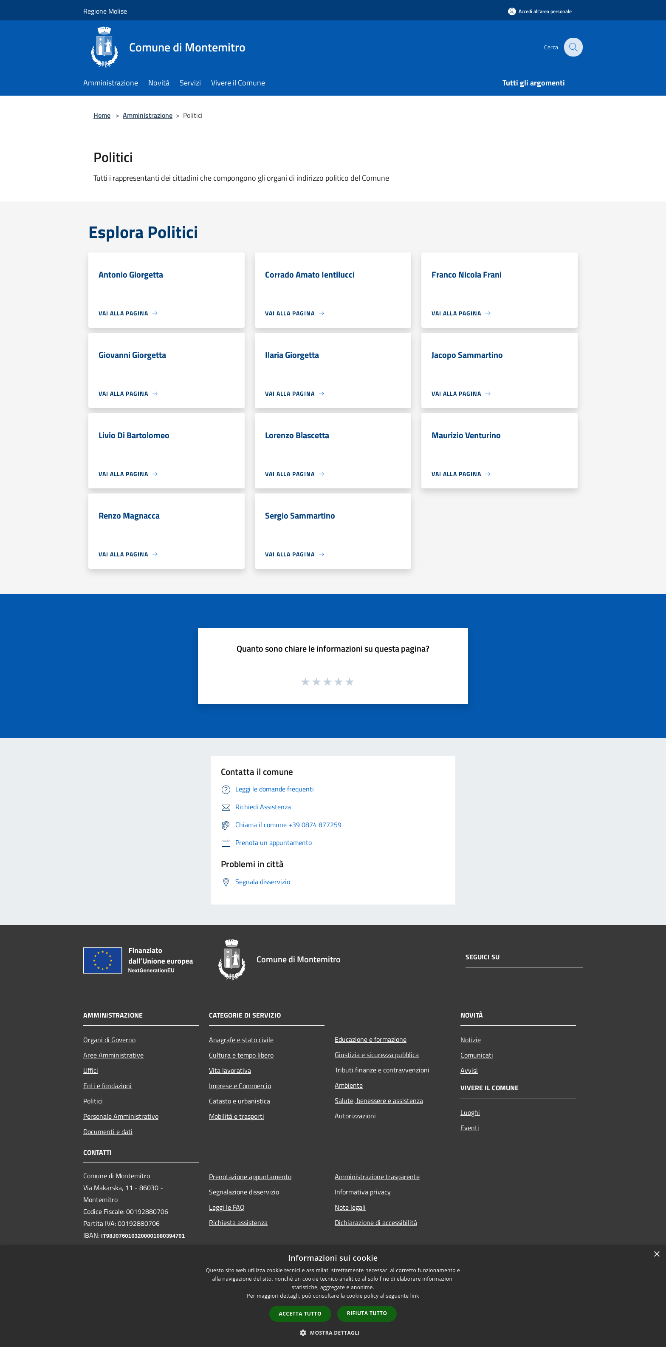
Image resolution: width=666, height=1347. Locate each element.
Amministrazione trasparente (377, 1176)
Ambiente (349, 1085)
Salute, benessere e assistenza (379, 1100)
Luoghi (470, 1112)
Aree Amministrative (113, 1055)
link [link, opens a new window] (414, 1295)
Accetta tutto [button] (300, 1313)
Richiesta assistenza (238, 1222)
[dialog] (333, 1296)
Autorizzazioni (355, 1116)
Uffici (90, 1070)
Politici (93, 1101)
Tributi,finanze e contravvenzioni (382, 1070)
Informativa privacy (363, 1192)
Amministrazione (147, 115)
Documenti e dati (108, 1131)
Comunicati (476, 1055)
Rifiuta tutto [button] (367, 1313)
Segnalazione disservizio (244, 1192)
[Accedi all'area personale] (540, 11)
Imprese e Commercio (240, 1085)
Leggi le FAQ (227, 1207)
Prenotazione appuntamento (250, 1176)
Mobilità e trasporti (236, 1116)
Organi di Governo (109, 1040)
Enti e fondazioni (107, 1085)
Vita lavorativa (230, 1070)
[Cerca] (572, 47)
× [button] (656, 1254)
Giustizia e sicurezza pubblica (377, 1054)
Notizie (470, 1040)
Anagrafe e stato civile (241, 1040)
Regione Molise (105, 11)
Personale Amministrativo (120, 1116)
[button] (333, 1332)
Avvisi (469, 1070)
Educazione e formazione (370, 1039)
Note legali (350, 1207)
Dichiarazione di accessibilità (376, 1222)
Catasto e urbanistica (239, 1101)
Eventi (469, 1128)
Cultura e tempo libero (241, 1055)
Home (101, 115)
